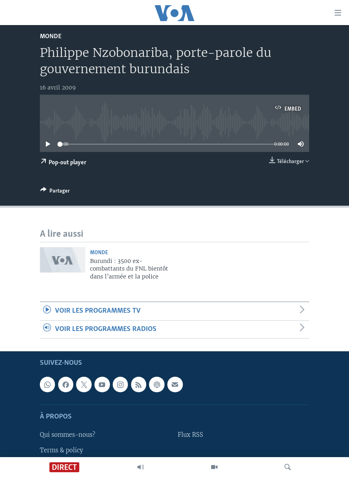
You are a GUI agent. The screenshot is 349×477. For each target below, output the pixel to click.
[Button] (55, 192)
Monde (50, 36)
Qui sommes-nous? (67, 434)
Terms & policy (61, 450)
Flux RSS (190, 434)
